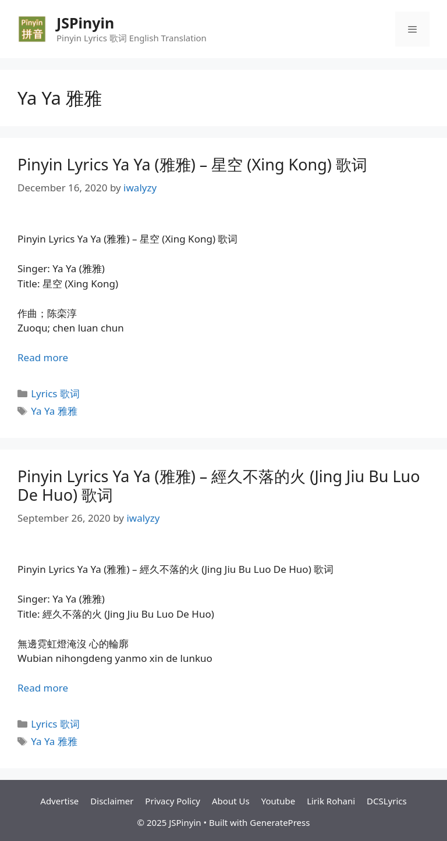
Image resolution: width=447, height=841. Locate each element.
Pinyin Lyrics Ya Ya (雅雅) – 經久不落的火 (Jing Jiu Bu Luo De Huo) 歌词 (218, 485)
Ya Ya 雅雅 (54, 411)
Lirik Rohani (331, 801)
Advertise (59, 801)
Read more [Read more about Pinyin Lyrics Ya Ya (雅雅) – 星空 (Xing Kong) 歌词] (42, 357)
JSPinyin (85, 23)
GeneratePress (280, 822)
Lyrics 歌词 (55, 393)
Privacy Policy (172, 801)
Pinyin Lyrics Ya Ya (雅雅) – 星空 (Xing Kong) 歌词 (192, 164)
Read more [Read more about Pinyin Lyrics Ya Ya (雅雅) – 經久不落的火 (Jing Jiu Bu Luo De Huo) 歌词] (42, 687)
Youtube (278, 801)
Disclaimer (111, 801)
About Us (231, 801)
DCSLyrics (387, 801)
